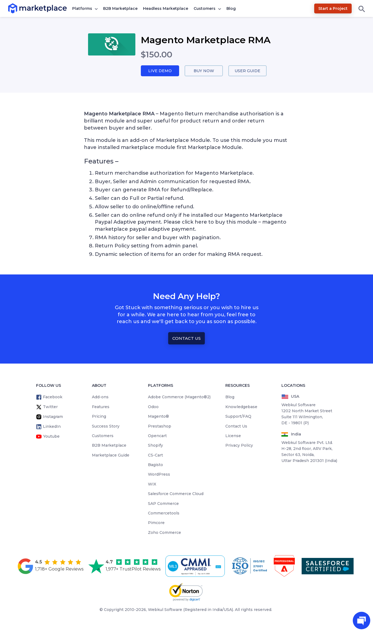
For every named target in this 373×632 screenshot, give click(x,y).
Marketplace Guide (110, 455)
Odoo (153, 407)
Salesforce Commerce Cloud (175, 494)
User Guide (247, 71)
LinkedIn (52, 427)
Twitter (50, 407)
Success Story (106, 426)
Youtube (51, 436)
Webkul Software (165, 610)
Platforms (82, 8)
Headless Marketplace (165, 8)
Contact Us (186, 338)
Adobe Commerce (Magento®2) (179, 397)
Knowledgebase (241, 407)
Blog (231, 8)
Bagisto (155, 465)
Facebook (52, 397)
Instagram (53, 417)
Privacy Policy (239, 445)
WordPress (159, 474)
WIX (152, 484)
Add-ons (100, 397)
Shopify (155, 445)
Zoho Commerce (164, 532)
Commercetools (163, 513)
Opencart (157, 436)
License (233, 436)
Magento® (158, 416)
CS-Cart (155, 455)
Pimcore (156, 523)
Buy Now (204, 71)
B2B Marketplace (120, 8)
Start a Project (333, 8)
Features (100, 407)
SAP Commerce (163, 503)
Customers (204, 8)
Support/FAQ (238, 416)
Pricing (99, 416)
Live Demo (160, 71)
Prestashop (159, 426)
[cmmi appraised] (196, 566)
